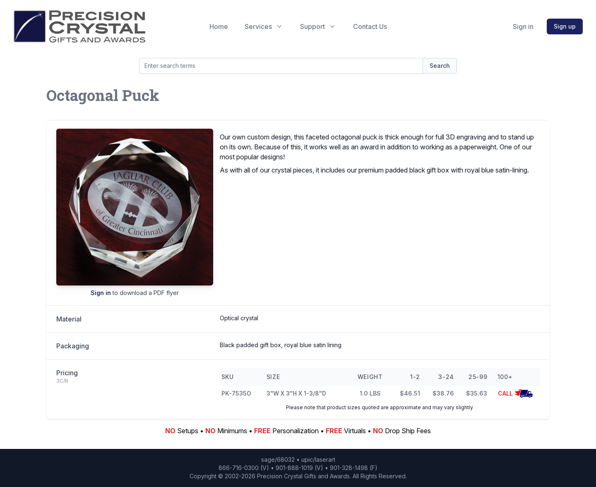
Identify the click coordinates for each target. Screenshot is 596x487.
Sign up (565, 26)
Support (318, 26)
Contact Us (370, 26)
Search (440, 65)
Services (264, 26)
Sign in (523, 26)
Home (218, 26)
